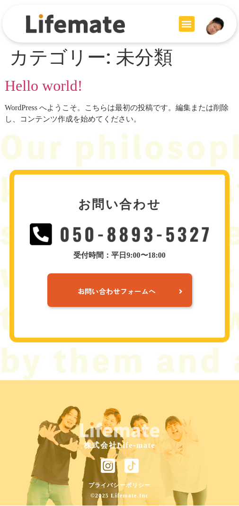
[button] (187, 24)
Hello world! (43, 85)
